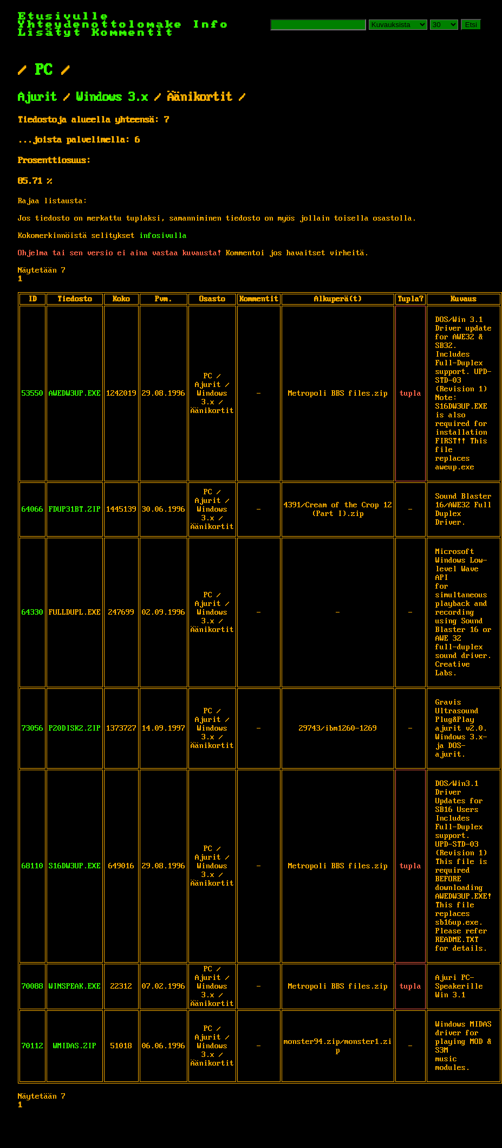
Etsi (471, 25)
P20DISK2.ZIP (75, 728)
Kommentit (133, 33)
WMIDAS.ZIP (74, 1046)
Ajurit (37, 97)
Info (211, 25)
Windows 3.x (112, 97)
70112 (32, 1046)
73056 (32, 728)
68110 (32, 866)
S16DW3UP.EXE (75, 866)
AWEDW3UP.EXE (75, 393)
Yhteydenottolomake (101, 25)
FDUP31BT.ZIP (75, 509)
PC (44, 70)
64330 (32, 612)
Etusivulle (64, 16)
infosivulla (163, 235)
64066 (32, 509)
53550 (32, 393)
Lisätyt (50, 33)
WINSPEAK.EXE (75, 986)
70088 (32, 986)
